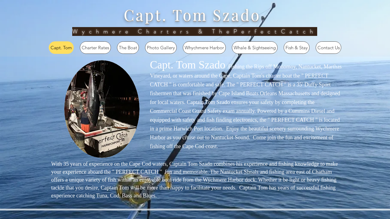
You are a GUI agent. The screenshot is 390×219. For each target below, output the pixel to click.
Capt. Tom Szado (192, 14)
